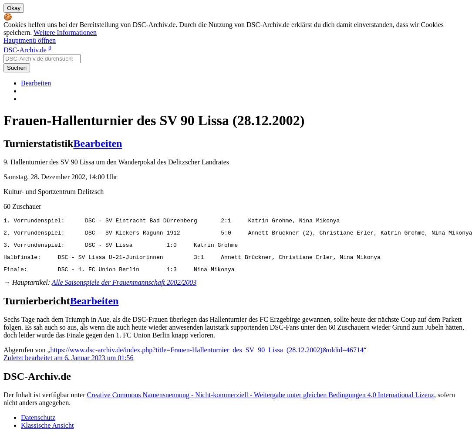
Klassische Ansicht (47, 432)
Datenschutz (38, 424)
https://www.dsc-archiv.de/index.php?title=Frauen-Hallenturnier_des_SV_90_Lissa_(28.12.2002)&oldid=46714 (207, 356)
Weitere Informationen (65, 32)
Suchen (17, 68)
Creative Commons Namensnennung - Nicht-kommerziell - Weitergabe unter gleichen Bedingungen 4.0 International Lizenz (260, 401)
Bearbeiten (36, 83)
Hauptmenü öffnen (29, 40)
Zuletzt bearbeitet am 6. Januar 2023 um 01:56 (68, 364)
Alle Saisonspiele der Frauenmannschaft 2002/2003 (124, 289)
